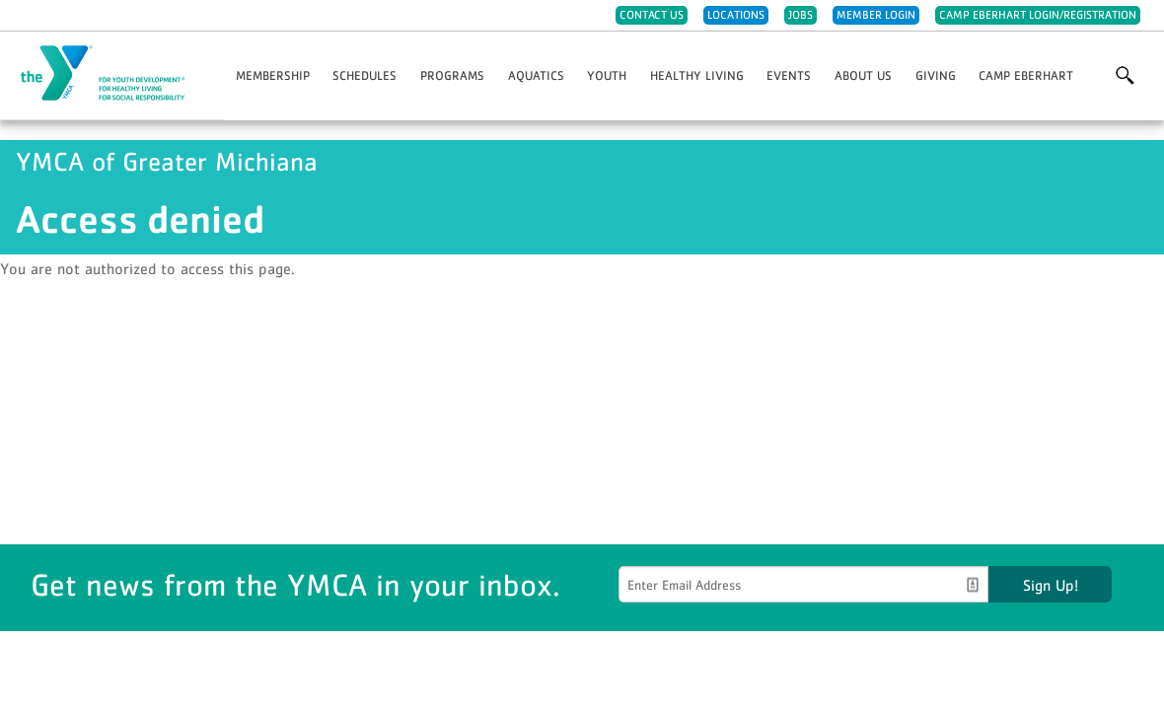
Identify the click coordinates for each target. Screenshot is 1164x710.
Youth (606, 75)
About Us (863, 75)
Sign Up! (1050, 585)
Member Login (876, 15)
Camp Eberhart (1026, 75)
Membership (273, 75)
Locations (735, 15)
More (1124, 76)
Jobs (800, 15)
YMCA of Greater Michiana (114, 74)
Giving (935, 75)
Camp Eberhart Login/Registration (1037, 15)
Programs (452, 75)
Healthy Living (697, 75)
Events (788, 75)
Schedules (364, 75)
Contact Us (651, 15)
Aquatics (536, 75)
